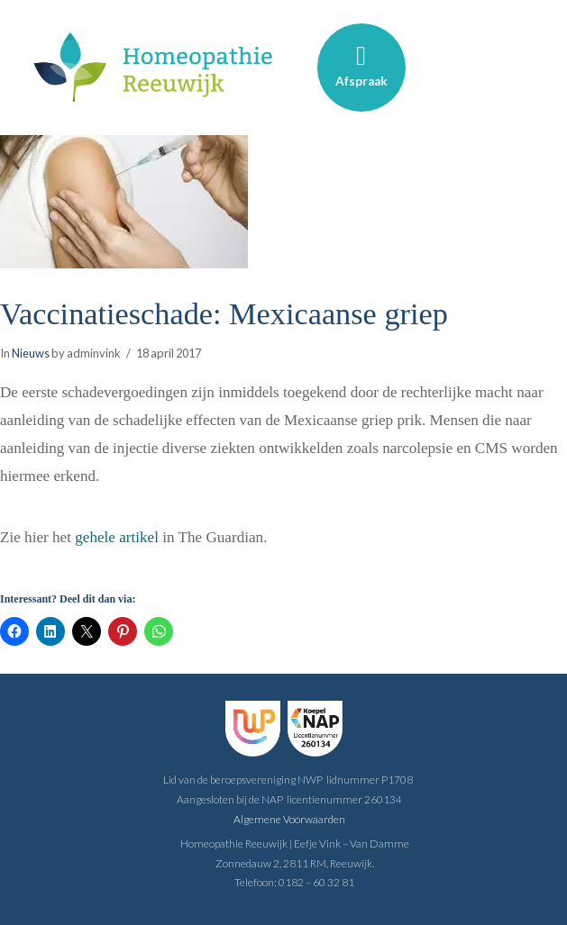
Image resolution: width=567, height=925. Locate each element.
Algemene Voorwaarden (289, 819)
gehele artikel (117, 537)
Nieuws (31, 353)
